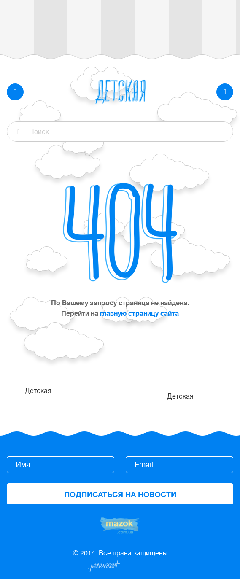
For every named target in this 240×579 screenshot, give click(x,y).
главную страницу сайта (139, 314)
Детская (38, 391)
